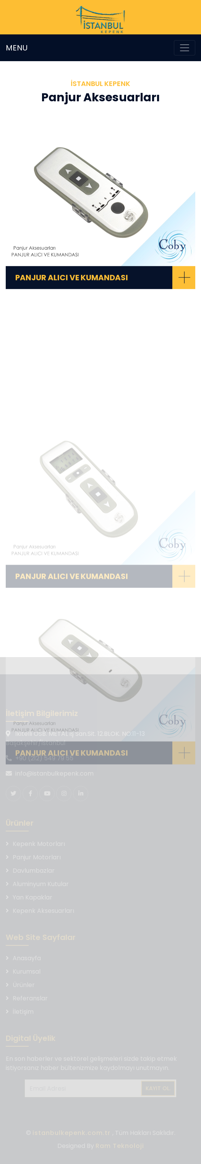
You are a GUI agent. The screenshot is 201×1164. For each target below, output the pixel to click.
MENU (17, 47)
